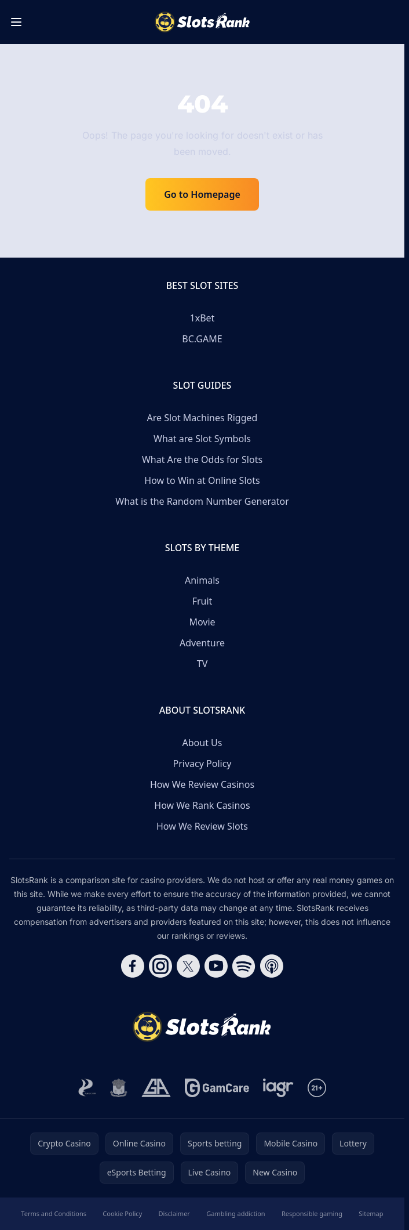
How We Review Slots (202, 826)
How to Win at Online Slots (202, 480)
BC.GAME (202, 338)
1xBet (202, 318)
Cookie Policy (122, 1213)
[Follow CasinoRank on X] (188, 966)
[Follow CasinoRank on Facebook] (132, 966)
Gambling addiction (235, 1213)
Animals (202, 580)
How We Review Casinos (202, 784)
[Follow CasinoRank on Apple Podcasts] (271, 966)
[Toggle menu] (16, 22)
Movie (202, 622)
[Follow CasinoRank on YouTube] (216, 966)
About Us (202, 742)
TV (202, 663)
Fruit (202, 601)
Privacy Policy (202, 763)
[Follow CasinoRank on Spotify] (243, 966)
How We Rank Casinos (202, 805)
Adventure (202, 642)
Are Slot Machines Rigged (202, 417)
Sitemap (371, 1213)
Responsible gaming (312, 1213)
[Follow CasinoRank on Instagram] (160, 966)
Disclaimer (174, 1213)
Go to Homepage (202, 194)
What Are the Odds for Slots (202, 459)
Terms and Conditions (53, 1213)
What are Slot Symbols (202, 438)
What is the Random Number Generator (202, 501)
